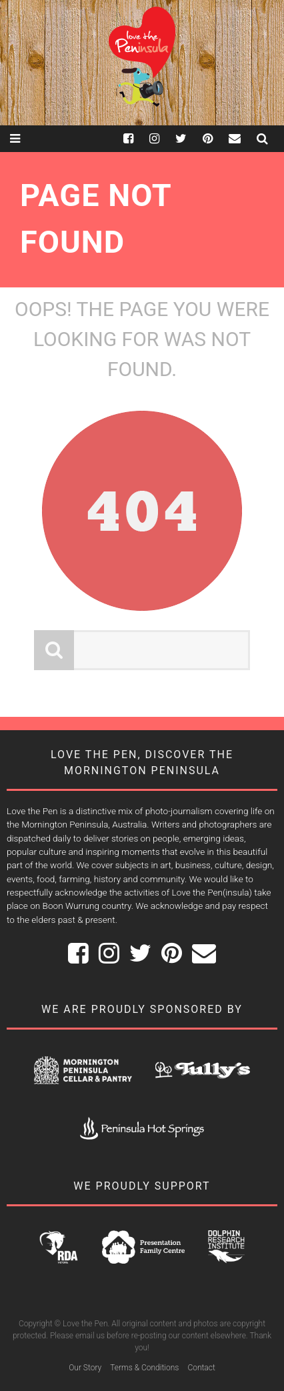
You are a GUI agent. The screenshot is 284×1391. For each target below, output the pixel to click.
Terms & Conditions (144, 1367)
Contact (201, 1367)
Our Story (85, 1367)
